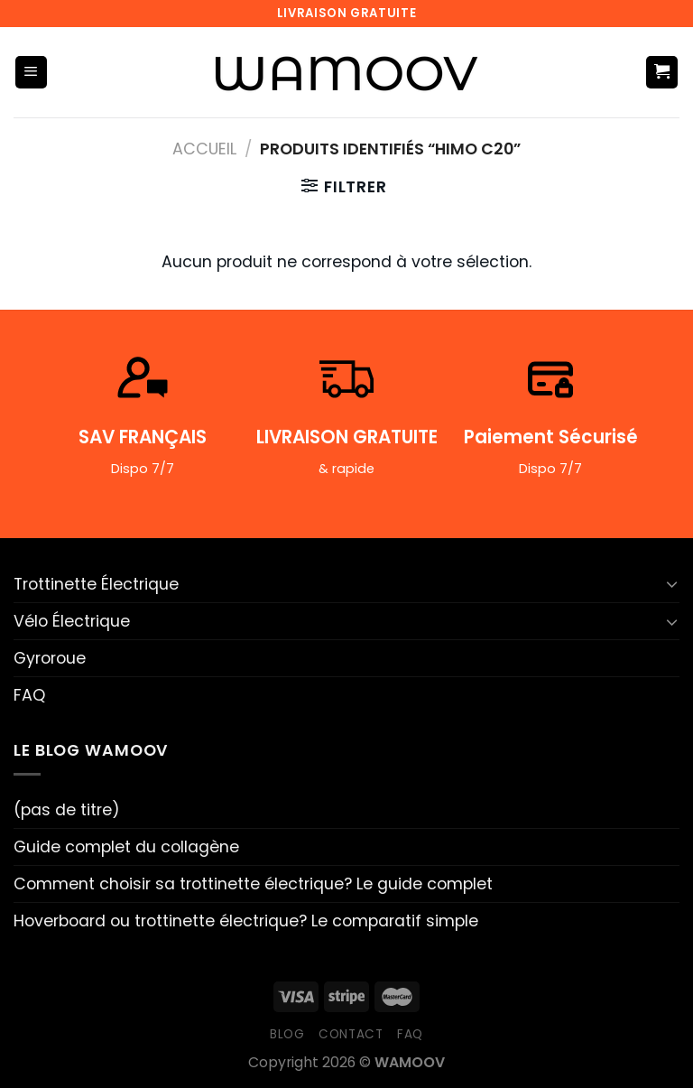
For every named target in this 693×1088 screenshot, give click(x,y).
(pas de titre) (67, 810)
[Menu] (31, 72)
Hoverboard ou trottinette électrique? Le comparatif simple (246, 921)
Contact (351, 1034)
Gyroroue (50, 658)
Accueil (204, 149)
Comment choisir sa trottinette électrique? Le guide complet (253, 884)
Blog (287, 1034)
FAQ (29, 695)
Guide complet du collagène (126, 847)
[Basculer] (671, 584)
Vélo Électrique (72, 621)
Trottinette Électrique (96, 584)
